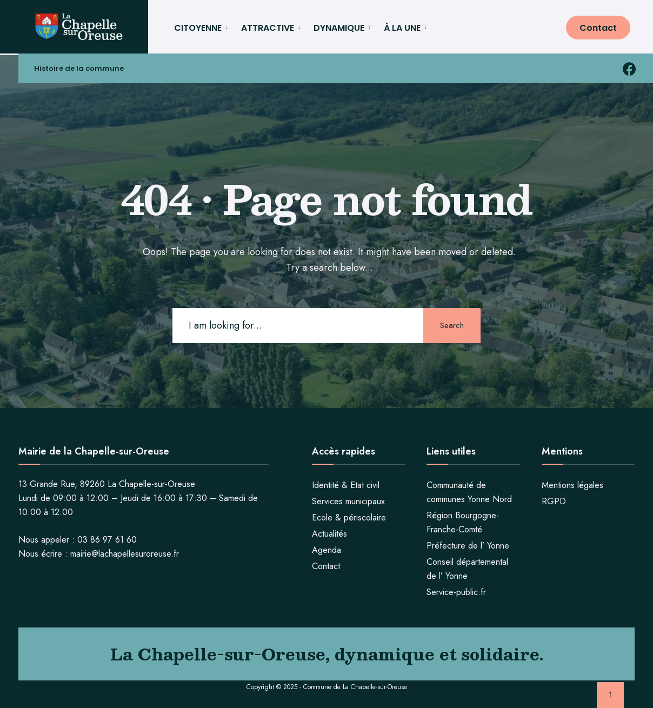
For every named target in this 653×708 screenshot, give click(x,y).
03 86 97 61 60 (107, 539)
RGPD (554, 501)
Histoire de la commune (79, 70)
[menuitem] (203, 26)
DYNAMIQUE (339, 28)
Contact (598, 28)
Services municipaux (348, 501)
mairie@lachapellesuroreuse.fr (124, 553)
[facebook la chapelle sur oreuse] (629, 70)
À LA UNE (402, 28)
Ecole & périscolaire (349, 517)
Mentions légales (572, 484)
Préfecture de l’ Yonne (468, 545)
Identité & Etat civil (345, 484)
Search (451, 325)
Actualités (329, 533)
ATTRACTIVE (267, 28)
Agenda (326, 549)
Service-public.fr (456, 591)
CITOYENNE (198, 28)
